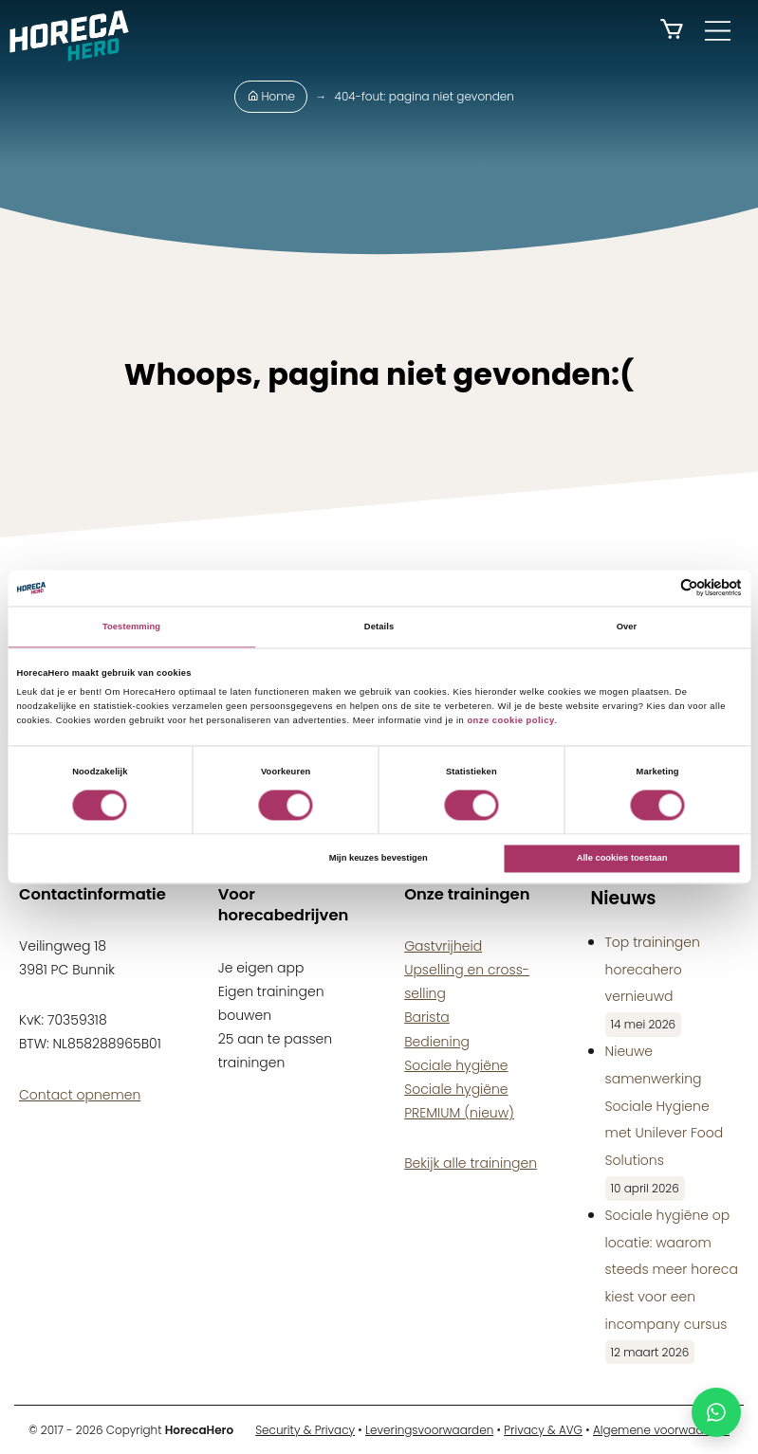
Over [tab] (627, 626)
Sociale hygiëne (456, 1065)
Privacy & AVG (543, 1430)
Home (271, 96)
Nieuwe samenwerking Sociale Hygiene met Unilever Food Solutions (664, 1106)
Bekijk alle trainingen (470, 1163)
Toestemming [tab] (131, 626)
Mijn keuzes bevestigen (378, 858)
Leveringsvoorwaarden (429, 1430)
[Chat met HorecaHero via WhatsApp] (716, 1412)
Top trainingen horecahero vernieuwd (652, 970)
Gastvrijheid (443, 945)
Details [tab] (379, 626)
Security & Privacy (305, 1430)
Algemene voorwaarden (661, 1430)
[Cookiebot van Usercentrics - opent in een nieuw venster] (659, 588)
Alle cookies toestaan (622, 858)
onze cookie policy (510, 720)
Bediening (437, 1041)
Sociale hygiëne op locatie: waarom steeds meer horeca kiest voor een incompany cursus (671, 1270)
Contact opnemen (79, 1094)
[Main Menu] (717, 30)
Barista (427, 1017)
